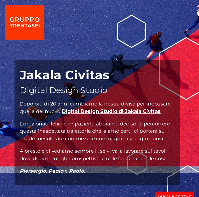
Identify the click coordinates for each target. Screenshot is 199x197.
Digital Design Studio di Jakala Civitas (111, 111)
